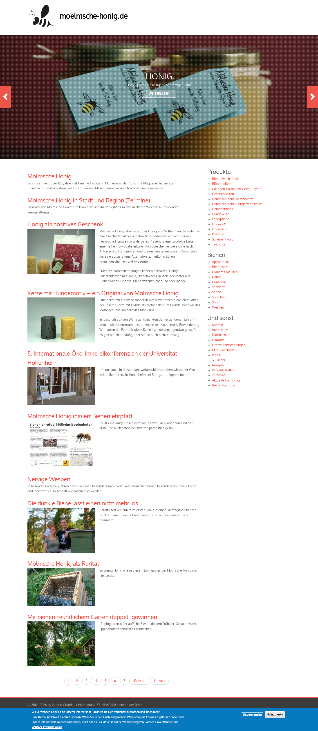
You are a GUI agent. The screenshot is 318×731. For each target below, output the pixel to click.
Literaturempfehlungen (228, 345)
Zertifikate (219, 375)
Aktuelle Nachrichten (227, 380)
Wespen (218, 307)
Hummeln (219, 282)
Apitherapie (220, 262)
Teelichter (219, 244)
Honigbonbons (222, 209)
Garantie (218, 340)
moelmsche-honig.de (94, 15)
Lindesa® (219, 224)
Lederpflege (220, 219)
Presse (217, 355)
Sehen (216, 292)
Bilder (221, 360)
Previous (5, 97)
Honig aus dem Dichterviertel (233, 199)
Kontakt (217, 325)
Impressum (220, 330)
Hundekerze (220, 214)
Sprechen (219, 297)
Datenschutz (221, 335)
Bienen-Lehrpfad (224, 385)
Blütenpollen (221, 184)
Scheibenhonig (222, 239)
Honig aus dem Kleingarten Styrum (237, 204)
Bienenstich (220, 267)
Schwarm (218, 287)
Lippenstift (220, 229)
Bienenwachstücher (226, 179)
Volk (215, 302)
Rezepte (218, 365)
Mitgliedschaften (224, 350)
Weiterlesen (159, 93)
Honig (216, 277)
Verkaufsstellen (223, 370)
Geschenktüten (223, 194)
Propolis (218, 234)
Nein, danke (275, 716)
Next (312, 97)
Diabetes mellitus (225, 272)
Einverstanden (252, 717)
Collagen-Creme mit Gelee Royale (236, 189)
